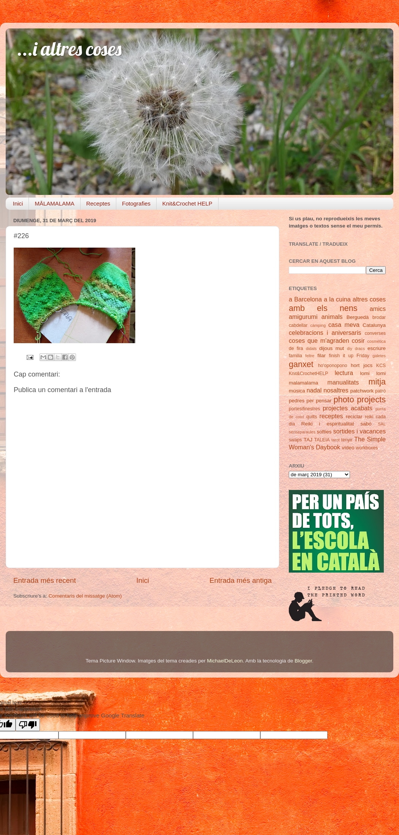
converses (375, 333)
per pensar (319, 400)
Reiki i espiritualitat (327, 424)
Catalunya (374, 325)
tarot (335, 440)
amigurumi (303, 316)
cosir (358, 340)
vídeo (348, 447)
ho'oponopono (332, 365)
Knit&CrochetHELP (308, 373)
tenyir (347, 440)
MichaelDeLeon (225, 661)
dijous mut (331, 348)
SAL (382, 424)
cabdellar (298, 325)
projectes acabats (347, 408)
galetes (379, 355)
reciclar (354, 416)
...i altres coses (69, 49)
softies (324, 432)
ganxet (301, 364)
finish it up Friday (349, 355)
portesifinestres (304, 408)
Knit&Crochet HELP (187, 203)
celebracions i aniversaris (325, 332)
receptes (331, 416)
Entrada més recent (44, 580)
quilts (311, 416)
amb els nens (323, 308)
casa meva (343, 324)
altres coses (369, 299)
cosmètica (376, 341)
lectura (344, 372)
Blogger (303, 661)
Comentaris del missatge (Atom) (85, 596)
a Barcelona (305, 299)
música (297, 391)
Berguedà (358, 317)
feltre (309, 355)
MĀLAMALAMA (54, 203)
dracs (360, 348)
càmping (318, 325)
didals (311, 348)
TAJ (308, 440)
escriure (376, 348)
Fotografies (136, 203)
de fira (296, 348)
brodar (379, 317)
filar (321, 355)
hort (355, 365)
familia (295, 355)
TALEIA (322, 440)
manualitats (343, 382)
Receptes (98, 203)
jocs (367, 365)
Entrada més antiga (240, 580)
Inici (18, 203)
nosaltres (335, 390)
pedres (296, 400)
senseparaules (302, 432)
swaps (295, 440)
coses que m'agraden (319, 340)
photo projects (360, 399)
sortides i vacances (359, 431)
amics (378, 308)
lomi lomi (373, 373)
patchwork (362, 391)
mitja (377, 381)
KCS (381, 365)
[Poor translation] (28, 725)
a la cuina (337, 299)
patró (380, 391)
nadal (314, 390)
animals (332, 316)
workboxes (367, 447)
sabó (365, 424)
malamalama (303, 383)
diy (349, 348)
